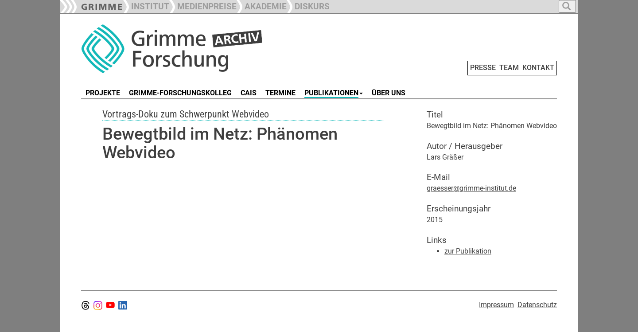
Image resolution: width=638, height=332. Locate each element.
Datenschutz (537, 305)
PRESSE (483, 67)
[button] (203, 5)
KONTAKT (538, 67)
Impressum (496, 305)
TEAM (509, 67)
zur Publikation (467, 251)
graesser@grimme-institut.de (471, 188)
